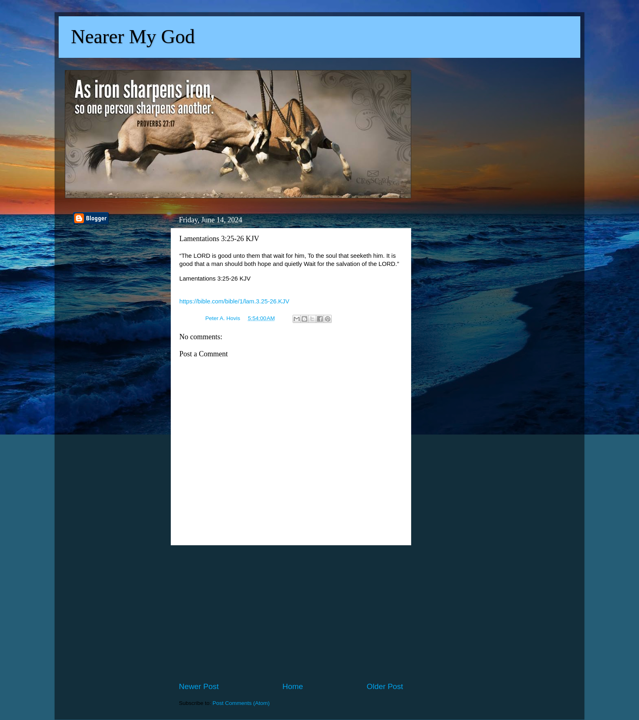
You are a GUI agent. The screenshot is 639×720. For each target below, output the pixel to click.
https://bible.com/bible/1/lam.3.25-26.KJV (234, 301)
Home (292, 686)
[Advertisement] (291, 613)
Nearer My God (133, 36)
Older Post (385, 686)
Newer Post (199, 686)
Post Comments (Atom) (241, 703)
